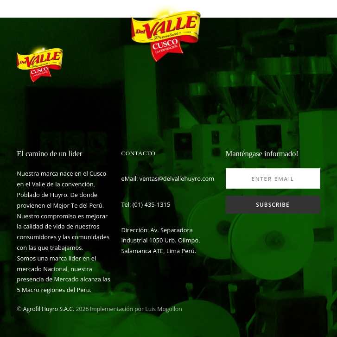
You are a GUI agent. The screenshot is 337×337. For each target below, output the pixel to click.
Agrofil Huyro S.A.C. (48, 309)
